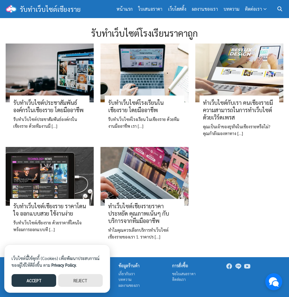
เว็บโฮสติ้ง (177, 9)
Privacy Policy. (63, 265)
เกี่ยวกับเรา (127, 273)
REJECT (80, 280)
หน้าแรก (125, 9)
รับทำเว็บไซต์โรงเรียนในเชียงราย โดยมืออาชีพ (136, 106)
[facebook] (229, 266)
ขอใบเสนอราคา (184, 273)
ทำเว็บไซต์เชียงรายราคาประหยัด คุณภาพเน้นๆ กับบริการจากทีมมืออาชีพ (138, 213)
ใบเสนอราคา (150, 9)
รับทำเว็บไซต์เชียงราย (50, 9)
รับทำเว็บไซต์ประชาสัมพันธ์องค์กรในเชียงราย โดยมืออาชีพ (48, 106)
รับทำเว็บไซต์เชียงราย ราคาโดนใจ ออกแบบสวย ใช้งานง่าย (49, 209)
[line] (238, 266)
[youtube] (247, 266)
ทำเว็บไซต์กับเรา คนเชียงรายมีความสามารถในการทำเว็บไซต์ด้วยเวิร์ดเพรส (238, 110)
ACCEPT (34, 280)
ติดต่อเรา (253, 9)
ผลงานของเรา (205, 9)
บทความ (231, 9)
